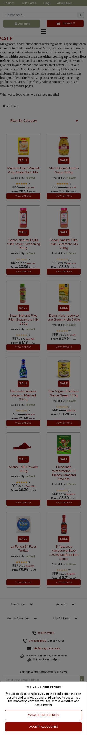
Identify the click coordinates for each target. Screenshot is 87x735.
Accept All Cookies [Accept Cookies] (43, 727)
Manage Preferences (43, 715)
